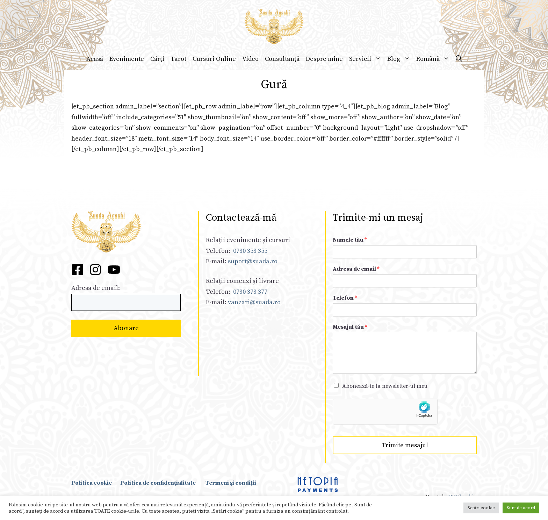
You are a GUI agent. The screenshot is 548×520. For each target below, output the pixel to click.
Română (434, 58)
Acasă (94, 59)
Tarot (178, 59)
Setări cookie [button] (481, 508)
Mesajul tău (350, 326)
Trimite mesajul (405, 445)
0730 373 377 (250, 292)
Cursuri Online (214, 59)
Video (250, 59)
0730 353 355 (250, 251)
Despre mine (324, 59)
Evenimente (126, 59)
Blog (400, 58)
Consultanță (282, 59)
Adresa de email (356, 268)
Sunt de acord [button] (521, 508)
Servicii (366, 58)
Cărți (157, 59)
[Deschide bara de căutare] (459, 58)
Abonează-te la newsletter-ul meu (384, 386)
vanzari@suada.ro (254, 302)
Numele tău (350, 239)
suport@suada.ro (251, 261)
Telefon (345, 297)
